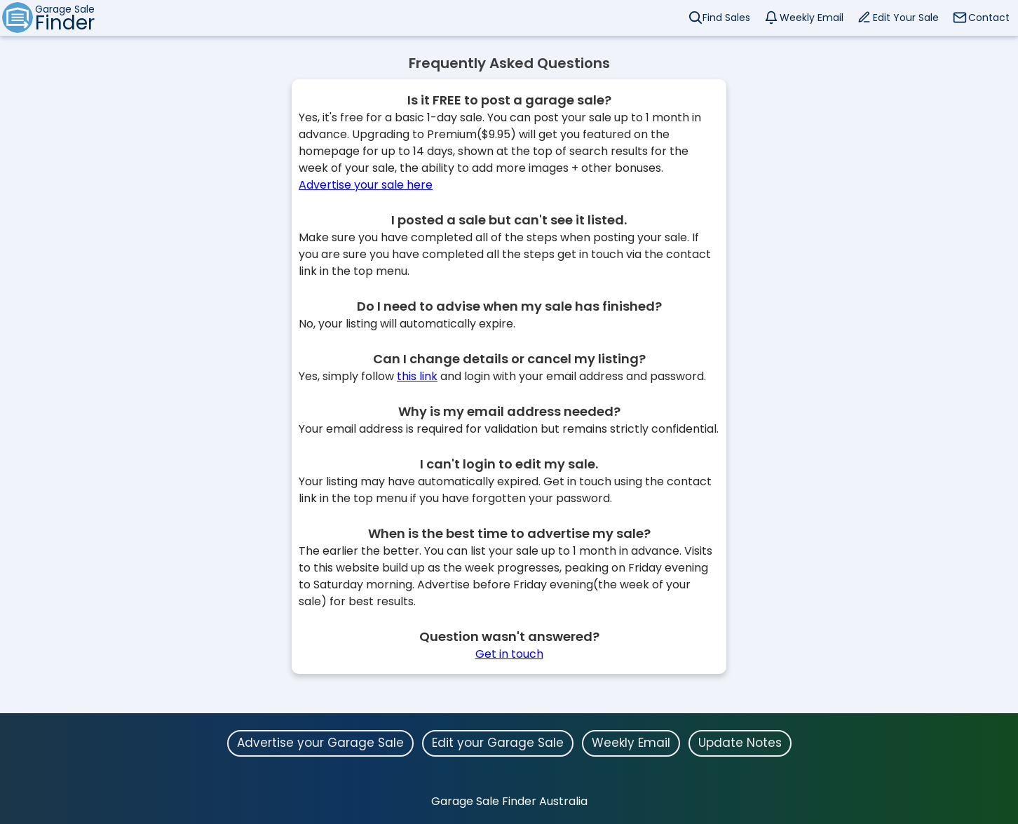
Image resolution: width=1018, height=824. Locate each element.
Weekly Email (811, 18)
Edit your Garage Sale (498, 742)
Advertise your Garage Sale (320, 742)
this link (417, 376)
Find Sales (726, 18)
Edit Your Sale (906, 18)
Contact (989, 18)
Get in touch (509, 654)
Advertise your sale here (366, 185)
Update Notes (740, 742)
